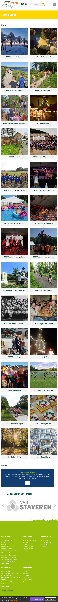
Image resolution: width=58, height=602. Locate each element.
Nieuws (25, 573)
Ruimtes (25, 542)
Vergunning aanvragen (9, 559)
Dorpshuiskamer (28, 549)
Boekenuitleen (28, 547)
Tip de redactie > (8, 590)
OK (27, 483)
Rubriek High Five (6, 576)
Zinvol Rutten (5, 563)
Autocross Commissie (8, 557)
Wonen (3, 545)
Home (25, 571)
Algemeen (44, 540)
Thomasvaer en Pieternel (9, 561)
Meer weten (14, 600)
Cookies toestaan (37, 599)
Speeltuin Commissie (8, 549)
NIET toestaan (50, 599)
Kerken (3, 584)
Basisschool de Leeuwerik (46, 543)
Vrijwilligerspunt (28, 545)
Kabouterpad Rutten (8, 582)
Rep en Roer (5, 586)
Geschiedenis (6, 571)
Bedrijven (4, 580)
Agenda (26, 576)
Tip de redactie (28, 582)
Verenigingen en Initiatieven (10, 578)
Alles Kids (44, 547)
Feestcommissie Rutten (9, 555)
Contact (26, 578)
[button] (55, 505)
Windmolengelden (7, 547)
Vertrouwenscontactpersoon (11, 573)
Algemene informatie (30, 540)
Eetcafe (25, 551)
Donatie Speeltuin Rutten (9, 551)
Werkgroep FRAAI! (7, 553)
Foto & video (27, 580)
